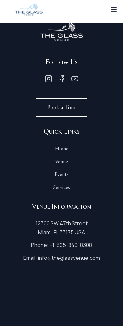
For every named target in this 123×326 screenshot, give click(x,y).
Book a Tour (61, 107)
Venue (61, 161)
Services (61, 187)
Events (61, 174)
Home (61, 148)
